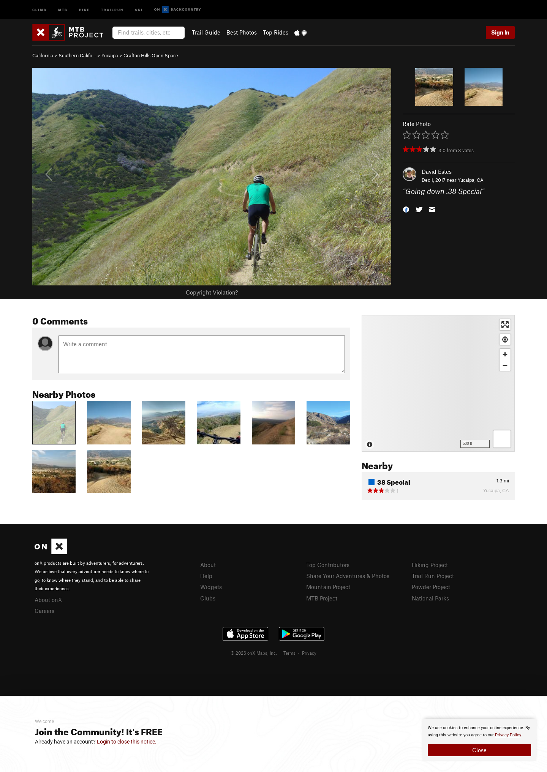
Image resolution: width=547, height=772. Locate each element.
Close (479, 750)
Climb (39, 9)
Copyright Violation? (212, 292)
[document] (479, 740)
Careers (44, 610)
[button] (406, 209)
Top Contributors (327, 564)
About (208, 564)
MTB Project (321, 598)
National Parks (430, 598)
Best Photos (241, 32)
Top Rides (275, 32)
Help (206, 575)
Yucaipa (109, 55)
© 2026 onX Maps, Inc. (254, 652)
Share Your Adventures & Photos (347, 575)
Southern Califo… (77, 55)
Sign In (500, 32)
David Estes (437, 171)
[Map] (438, 383)
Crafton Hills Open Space (150, 55)
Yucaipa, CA (471, 180)
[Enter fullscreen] (505, 324)
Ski (139, 9)
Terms (289, 652)
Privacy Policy (508, 735)
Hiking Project (430, 564)
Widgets (211, 586)
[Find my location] (505, 339)
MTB (63, 9)
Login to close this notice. (127, 742)
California (42, 55)
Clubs (207, 598)
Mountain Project (328, 586)
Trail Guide (206, 32)
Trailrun (112, 9)
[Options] (502, 438)
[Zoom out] (505, 365)
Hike (84, 9)
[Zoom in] (505, 354)
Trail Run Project (433, 575)
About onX (48, 599)
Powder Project (431, 586)
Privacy (309, 652)
